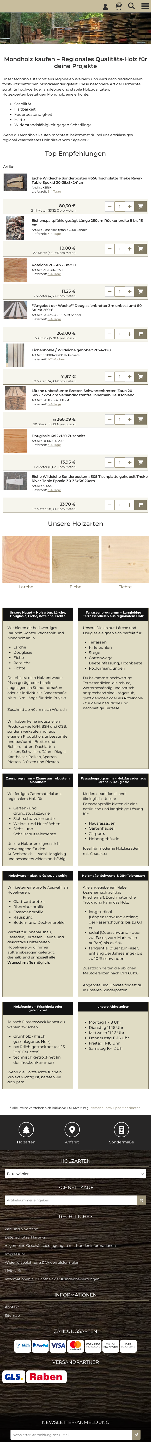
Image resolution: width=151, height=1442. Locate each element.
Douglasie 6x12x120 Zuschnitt (58, 436)
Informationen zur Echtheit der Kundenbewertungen (52, 1238)
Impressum (15, 1212)
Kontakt (12, 1266)
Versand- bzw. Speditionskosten (116, 1067)
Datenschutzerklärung (25, 1196)
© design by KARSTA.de (79, 1437)
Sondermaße (121, 1092)
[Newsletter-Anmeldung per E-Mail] (72, 1393)
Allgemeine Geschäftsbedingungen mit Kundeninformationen (60, 1204)
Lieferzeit (13, 1229)
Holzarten (26, 1092)
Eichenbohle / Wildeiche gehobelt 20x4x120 (71, 350)
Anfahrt (72, 1092)
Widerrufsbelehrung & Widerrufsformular (41, 1221)
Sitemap (12, 1274)
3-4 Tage (54, 191)
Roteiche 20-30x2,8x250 (54, 265)
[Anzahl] (119, 206)
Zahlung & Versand (21, 1187)
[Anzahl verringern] (109, 206)
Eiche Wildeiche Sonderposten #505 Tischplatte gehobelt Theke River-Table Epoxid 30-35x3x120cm (90, 478)
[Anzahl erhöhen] (129, 206)
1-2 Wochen (56, 359)
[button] (75, 1132)
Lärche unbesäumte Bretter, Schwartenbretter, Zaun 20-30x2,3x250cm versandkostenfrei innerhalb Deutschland (83, 393)
